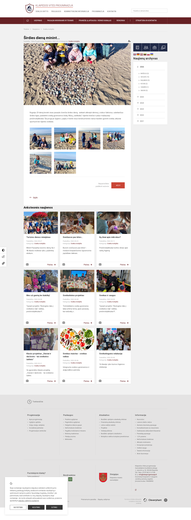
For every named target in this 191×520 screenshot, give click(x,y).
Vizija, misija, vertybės (36, 425)
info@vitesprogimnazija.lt (148, 474)
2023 (142, 109)
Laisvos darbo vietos (144, 422)
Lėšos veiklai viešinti (108, 425)
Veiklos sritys (42, 11)
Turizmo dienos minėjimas (38, 237)
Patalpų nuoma (70, 436)
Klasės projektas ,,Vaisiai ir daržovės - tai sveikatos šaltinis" (38, 356)
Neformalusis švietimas (73, 428)
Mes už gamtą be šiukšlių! (38, 295)
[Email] (70, 479)
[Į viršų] (165, 500)
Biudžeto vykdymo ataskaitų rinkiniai (113, 419)
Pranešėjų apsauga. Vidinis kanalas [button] (95, 20)
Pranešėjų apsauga (143, 433)
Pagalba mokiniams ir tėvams (75, 431)
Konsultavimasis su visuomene (148, 428)
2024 (142, 103)
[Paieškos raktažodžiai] (149, 11)
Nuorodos (140, 419)
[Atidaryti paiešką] (165, 11)
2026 (142, 67)
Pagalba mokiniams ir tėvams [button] (60, 20)
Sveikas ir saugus (107, 295)
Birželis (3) (145, 73)
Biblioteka (68, 439)
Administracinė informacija (76, 11)
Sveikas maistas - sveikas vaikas (75, 355)
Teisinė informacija (143, 451)
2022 (142, 115)
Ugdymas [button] (38, 20)
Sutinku (54, 507)
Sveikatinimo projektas (73, 295)
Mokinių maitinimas (72, 433)
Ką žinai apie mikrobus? (110, 237)
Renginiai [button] (121, 20)
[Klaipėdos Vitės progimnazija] (30, 8)
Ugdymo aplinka (35, 422)
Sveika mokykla (48, 29)
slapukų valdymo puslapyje (28, 501)
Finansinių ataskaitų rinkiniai (111, 422)
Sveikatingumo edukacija (110, 353)
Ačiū (118, 185)
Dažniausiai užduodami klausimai (148, 431)
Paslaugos (56, 11)
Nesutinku (36, 507)
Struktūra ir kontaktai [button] (146, 20)
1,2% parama (141, 436)
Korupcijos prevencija (144, 445)
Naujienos (36, 29)
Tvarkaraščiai (35, 402)
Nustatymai (18, 507)
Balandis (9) (145, 80)
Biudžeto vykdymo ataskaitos (111, 433)
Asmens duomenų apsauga (146, 425)
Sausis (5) (144, 90)
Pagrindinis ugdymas (72, 422)
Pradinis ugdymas (71, 419)
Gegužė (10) (145, 77)
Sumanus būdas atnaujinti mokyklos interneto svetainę (132, 501)
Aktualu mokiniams (143, 442)
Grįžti (35, 198)
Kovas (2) (144, 84)
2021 (142, 121)
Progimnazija (98, 11)
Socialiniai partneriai (36, 428)
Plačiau (50, 265)
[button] (150, 5)
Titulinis (26, 29)
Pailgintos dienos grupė (73, 425)
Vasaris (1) (145, 87)
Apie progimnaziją (35, 419)
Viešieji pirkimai (106, 431)
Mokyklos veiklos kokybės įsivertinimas (115, 436)
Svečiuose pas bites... (73, 237)
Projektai (104, 428)
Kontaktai (111, 11)
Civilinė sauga (142, 448)
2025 (142, 97)
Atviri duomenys (142, 453)
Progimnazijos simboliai (37, 431)
